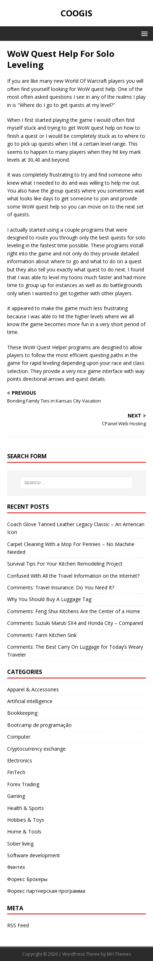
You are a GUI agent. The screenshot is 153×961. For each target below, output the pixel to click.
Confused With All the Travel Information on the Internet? (73, 575)
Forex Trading (23, 784)
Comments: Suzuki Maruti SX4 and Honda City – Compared (75, 623)
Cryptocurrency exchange (36, 748)
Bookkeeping (22, 712)
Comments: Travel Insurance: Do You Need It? (60, 587)
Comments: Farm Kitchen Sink (42, 635)
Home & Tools (24, 831)
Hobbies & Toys (25, 819)
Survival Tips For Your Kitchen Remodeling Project (65, 563)
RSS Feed (18, 925)
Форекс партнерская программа (46, 890)
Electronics (19, 760)
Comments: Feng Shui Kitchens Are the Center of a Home (73, 611)
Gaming (16, 796)
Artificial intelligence (29, 701)
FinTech (16, 772)
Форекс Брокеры (27, 879)
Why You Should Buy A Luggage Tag (49, 599)
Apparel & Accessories (33, 689)
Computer (18, 736)
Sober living (20, 843)
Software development (33, 855)
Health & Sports (25, 808)
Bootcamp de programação (39, 725)
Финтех (16, 867)
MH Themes (119, 954)
